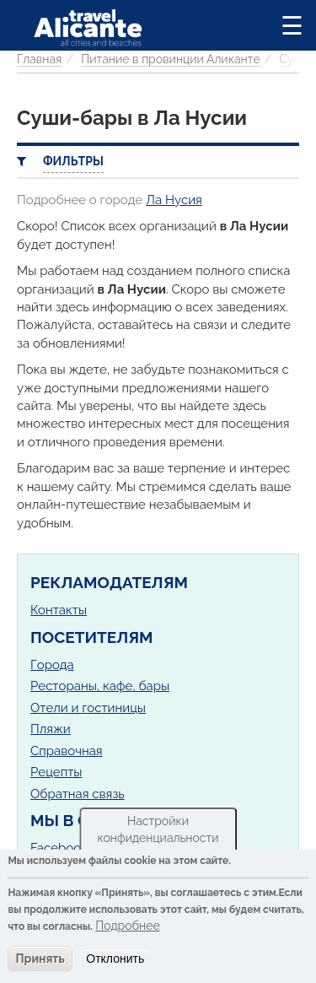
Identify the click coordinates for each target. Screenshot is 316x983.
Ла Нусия (174, 200)
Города (52, 664)
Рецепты (56, 772)
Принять (39, 958)
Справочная (66, 751)
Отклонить (115, 958)
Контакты (58, 610)
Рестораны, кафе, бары (99, 686)
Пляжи (50, 729)
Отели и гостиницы (88, 708)
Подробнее (127, 925)
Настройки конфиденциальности (157, 829)
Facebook (59, 848)
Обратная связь (77, 794)
